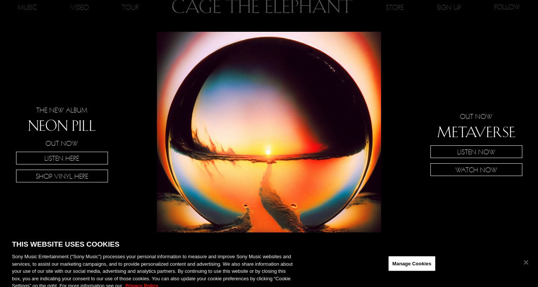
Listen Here (61, 158)
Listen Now (476, 152)
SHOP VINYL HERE (62, 176)
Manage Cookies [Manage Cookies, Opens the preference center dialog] (411, 266)
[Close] (526, 265)
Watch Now (476, 170)
